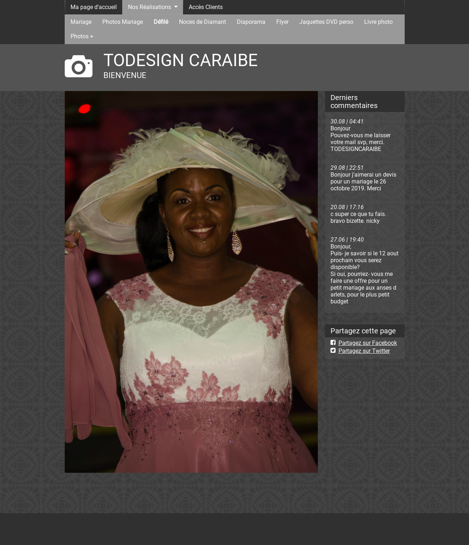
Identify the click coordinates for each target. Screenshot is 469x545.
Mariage (81, 21)
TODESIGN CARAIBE (180, 60)
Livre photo (378, 21)
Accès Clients (206, 7)
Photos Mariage (122, 21)
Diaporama (251, 21)
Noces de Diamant (202, 21)
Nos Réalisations (149, 7)
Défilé (161, 21)
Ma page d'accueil (94, 7)
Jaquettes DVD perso (326, 21)
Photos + (82, 36)
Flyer (282, 21)
